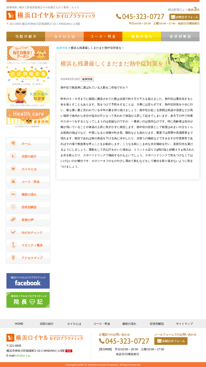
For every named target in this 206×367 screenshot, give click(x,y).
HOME (19, 323)
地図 (68, 350)
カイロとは (64, 36)
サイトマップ (184, 323)
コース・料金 (103, 36)
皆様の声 (28, 219)
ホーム (26, 143)
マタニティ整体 (32, 245)
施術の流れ (141, 36)
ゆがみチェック (32, 232)
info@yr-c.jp (22, 355)
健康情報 (62, 47)
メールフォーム (170, 341)
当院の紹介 (25, 36)
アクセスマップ (32, 258)
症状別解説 (180, 36)
